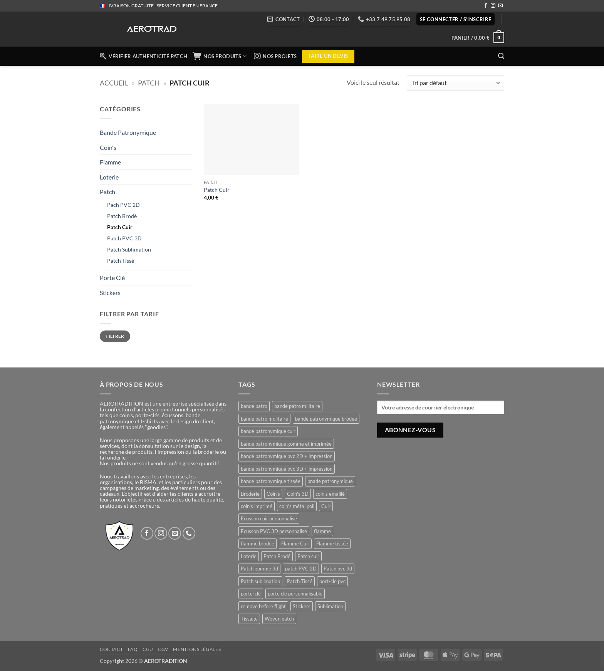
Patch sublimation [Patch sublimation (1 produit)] (260, 581)
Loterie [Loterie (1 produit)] (249, 556)
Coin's (108, 147)
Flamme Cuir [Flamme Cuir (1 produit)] (295, 543)
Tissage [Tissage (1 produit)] (249, 619)
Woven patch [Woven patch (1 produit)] (279, 619)
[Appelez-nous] (189, 533)
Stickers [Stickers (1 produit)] (301, 606)
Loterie (109, 177)
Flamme (110, 162)
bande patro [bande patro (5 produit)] (254, 406)
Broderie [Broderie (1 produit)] (250, 494)
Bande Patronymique (128, 132)
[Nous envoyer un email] (500, 6)
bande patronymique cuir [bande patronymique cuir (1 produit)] (268, 431)
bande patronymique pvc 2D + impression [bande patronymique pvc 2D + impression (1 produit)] (286, 456)
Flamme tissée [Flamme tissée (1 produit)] (332, 543)
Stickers (110, 292)
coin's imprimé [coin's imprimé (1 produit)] (256, 506)
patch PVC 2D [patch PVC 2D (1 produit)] (301, 568)
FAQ (133, 649)
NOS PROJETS (275, 56)
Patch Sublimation (129, 249)
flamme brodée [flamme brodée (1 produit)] (257, 543)
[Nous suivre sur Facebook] (485, 6)
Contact (111, 649)
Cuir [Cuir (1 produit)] (326, 506)
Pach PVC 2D (123, 204)
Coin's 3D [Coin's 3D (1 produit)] (298, 494)
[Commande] (455, 83)
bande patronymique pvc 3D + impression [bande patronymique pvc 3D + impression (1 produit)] (286, 469)
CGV (163, 649)
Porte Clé (112, 277)
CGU (148, 649)
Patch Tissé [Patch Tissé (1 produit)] (299, 581)
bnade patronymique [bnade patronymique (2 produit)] (330, 481)
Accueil (114, 83)
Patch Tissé (120, 260)
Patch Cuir (120, 227)
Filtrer (115, 336)
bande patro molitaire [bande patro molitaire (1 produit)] (264, 419)
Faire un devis (328, 56)
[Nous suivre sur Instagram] (493, 6)
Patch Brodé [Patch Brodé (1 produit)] (276, 556)
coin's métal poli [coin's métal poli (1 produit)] (296, 506)
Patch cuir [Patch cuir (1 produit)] (308, 556)
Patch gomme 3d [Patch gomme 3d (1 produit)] (259, 568)
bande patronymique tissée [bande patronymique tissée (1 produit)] (270, 481)
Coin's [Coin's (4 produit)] (273, 494)
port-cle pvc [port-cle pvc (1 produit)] (332, 581)
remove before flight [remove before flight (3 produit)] (263, 606)
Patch (149, 83)
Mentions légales (197, 649)
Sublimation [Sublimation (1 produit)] (330, 606)
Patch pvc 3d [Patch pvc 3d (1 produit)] (338, 568)
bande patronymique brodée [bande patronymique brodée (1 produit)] (326, 419)
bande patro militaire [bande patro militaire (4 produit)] (297, 406)
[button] (455, 19)
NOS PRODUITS (220, 56)
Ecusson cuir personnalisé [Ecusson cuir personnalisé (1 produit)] (269, 518)
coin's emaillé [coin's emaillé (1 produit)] (330, 494)
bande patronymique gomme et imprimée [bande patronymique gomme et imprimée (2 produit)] (286, 444)
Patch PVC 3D (124, 238)
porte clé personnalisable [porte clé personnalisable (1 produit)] (295, 593)
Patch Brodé (122, 216)
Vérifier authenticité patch (143, 56)
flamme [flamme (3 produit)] (322, 531)
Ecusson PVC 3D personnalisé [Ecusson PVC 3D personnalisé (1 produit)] (274, 531)
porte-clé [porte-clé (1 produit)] (251, 593)
